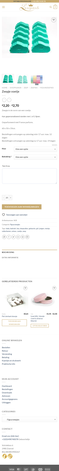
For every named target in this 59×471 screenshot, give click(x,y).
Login (19, 464)
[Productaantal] (7, 185)
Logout (39, 464)
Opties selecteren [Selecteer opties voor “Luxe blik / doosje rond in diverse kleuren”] (40, 313)
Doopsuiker (15, 76)
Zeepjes (34, 76)
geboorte (32, 216)
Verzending (7, 342)
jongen (41, 216)
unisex (14, 219)
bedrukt (13, 216)
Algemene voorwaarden (16, 462)
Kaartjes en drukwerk (11, 348)
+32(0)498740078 (10, 427)
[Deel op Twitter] (13, 225)
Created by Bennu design (42, 467)
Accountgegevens (10, 387)
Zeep (26, 76)
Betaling (5, 345)
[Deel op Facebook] (9, 225)
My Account (28, 464)
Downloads (7, 380)
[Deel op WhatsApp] (4, 225)
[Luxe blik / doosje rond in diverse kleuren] (44, 286)
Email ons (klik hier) (10, 424)
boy (18, 216)
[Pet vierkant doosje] (15, 286)
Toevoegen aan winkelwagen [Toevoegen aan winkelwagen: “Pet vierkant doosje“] (14, 310)
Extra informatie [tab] (10, 245)
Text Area (6, 154)
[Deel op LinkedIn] (27, 225)
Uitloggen (6, 390)
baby (7, 216)
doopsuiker (24, 216)
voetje (19, 219)
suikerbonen (6, 219)
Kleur (4, 137)
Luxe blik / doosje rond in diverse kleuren (37, 306)
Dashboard (7, 374)
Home (4, 76)
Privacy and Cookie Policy (41, 462)
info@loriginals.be (22, 1)
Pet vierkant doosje (9, 304)
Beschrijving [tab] (8, 240)
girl (37, 216)
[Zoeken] (51, 7)
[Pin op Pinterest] (23, 225)
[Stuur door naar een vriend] (18, 225)
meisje (47, 216)
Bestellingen (7, 377)
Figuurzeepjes (46, 76)
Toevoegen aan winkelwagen (21, 195)
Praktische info (8, 352)
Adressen (6, 384)
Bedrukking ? (6, 145)
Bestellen (6, 335)
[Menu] (3, 7)
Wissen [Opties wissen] (54, 133)
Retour (5, 338)
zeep (24, 219)
